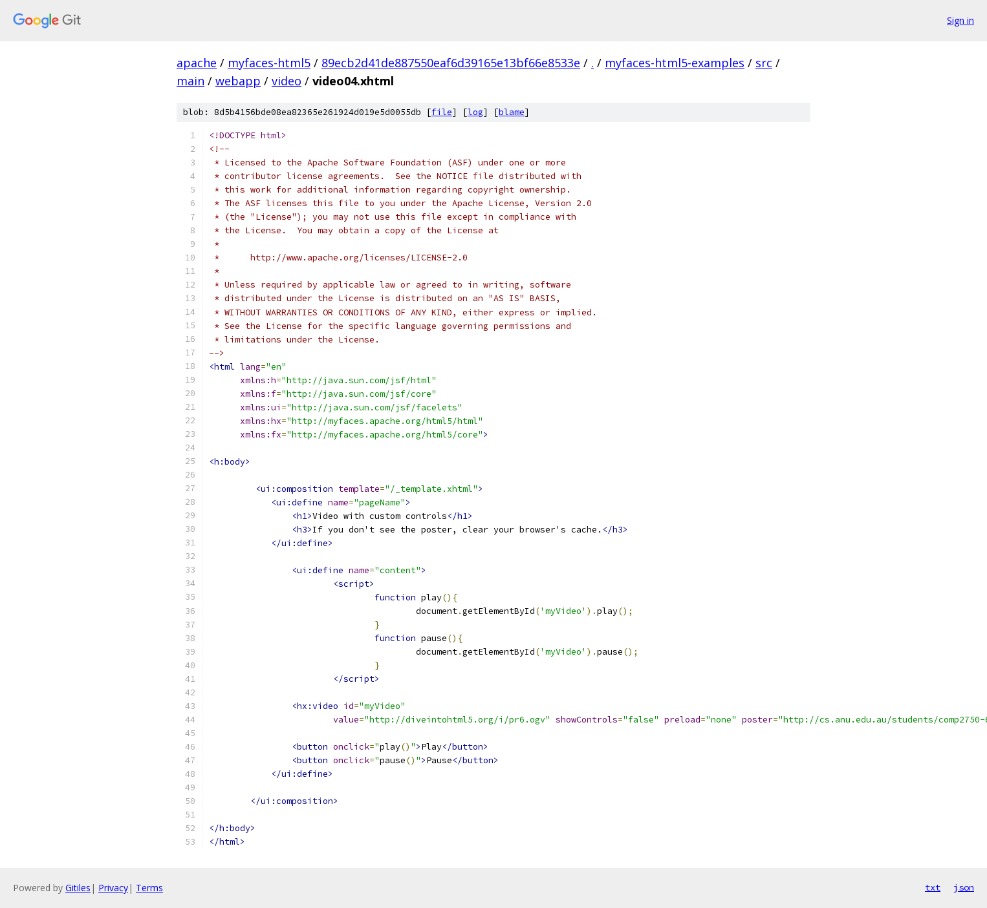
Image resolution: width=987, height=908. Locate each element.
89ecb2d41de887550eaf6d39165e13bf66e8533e (450, 62)
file (441, 112)
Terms (149, 888)
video (286, 81)
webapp (238, 81)
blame (512, 112)
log (475, 112)
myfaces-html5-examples (674, 62)
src (763, 62)
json (963, 887)
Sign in (960, 20)
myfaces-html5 (269, 62)
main (190, 81)
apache (197, 62)
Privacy (113, 888)
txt (932, 887)
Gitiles (78, 888)
